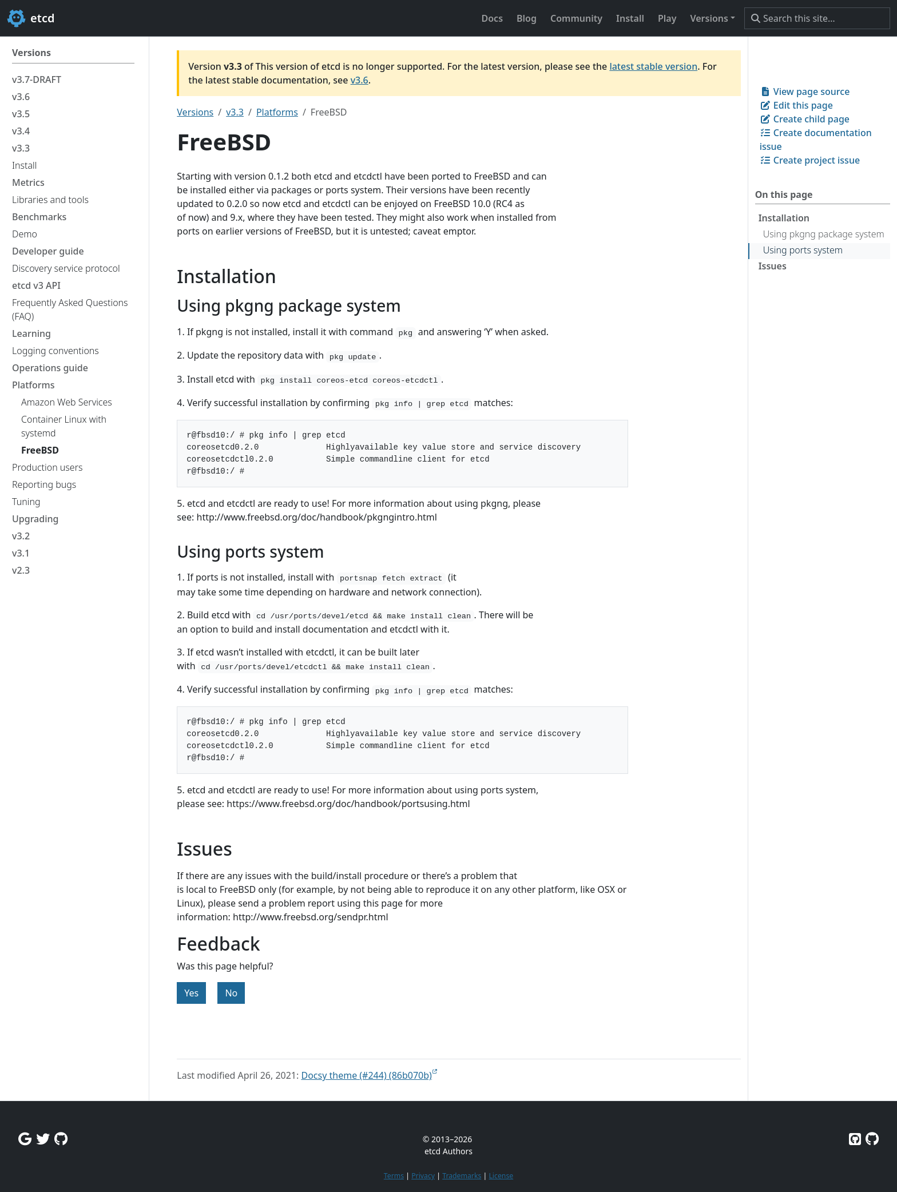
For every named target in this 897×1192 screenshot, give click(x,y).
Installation (784, 218)
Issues (773, 266)
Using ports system (803, 250)
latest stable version (653, 66)
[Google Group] (24, 1138)
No (231, 993)
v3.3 (235, 112)
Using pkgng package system (823, 234)
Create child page (805, 119)
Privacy (423, 1176)
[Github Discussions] (61, 1138)
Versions (195, 112)
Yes (191, 993)
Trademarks (461, 1176)
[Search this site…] (817, 18)
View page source (805, 91)
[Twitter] (43, 1138)
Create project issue (810, 160)
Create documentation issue (816, 139)
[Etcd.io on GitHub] (872, 1138)
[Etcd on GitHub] (855, 1138)
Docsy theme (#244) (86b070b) (366, 1075)
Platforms (277, 112)
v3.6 (359, 80)
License (501, 1176)
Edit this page (796, 105)
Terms (394, 1176)
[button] (712, 18)
